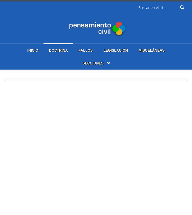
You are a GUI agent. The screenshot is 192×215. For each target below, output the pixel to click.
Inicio (32, 50)
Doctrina (58, 50)
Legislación (115, 50)
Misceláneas (152, 50)
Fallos (86, 50)
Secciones (93, 63)
